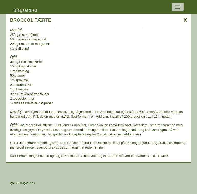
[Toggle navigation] (178, 7)
